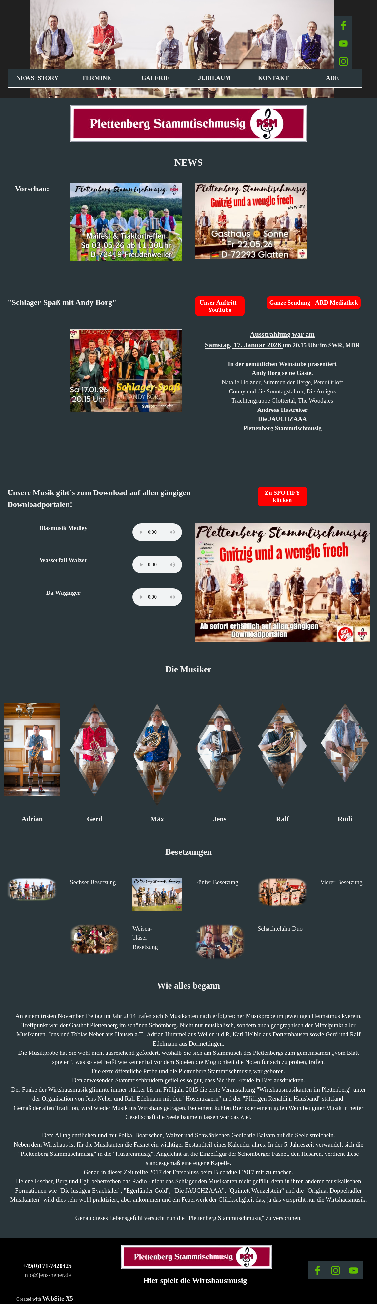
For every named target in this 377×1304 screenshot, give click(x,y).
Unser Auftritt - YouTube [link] (219, 306)
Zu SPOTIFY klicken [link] (282, 496)
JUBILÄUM (214, 77)
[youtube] (343, 43)
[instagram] (343, 61)
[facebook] (343, 25)
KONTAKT (273, 77)
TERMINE (96, 77)
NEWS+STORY (37, 77)
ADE (332, 77)
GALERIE (155, 77)
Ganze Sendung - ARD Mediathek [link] (313, 302)
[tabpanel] (188, 162)
